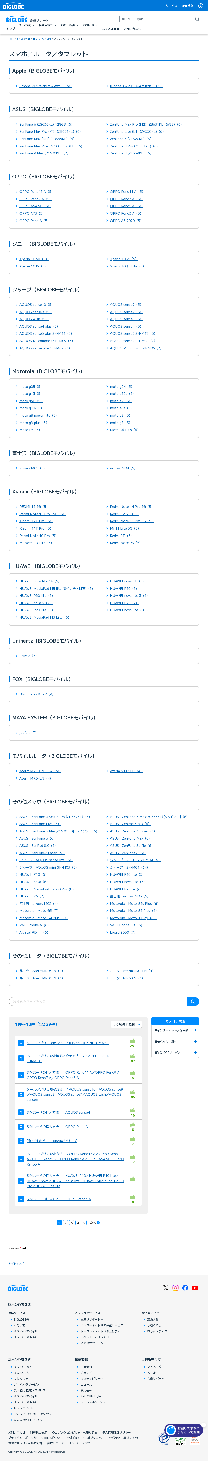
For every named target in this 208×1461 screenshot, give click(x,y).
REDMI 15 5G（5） (34, 506)
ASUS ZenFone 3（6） (38, 838)
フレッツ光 (21, 1378)
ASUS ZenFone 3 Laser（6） (133, 831)
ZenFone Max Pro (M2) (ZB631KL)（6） (51, 131)
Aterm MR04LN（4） (36, 778)
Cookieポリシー (52, 1437)
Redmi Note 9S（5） (126, 542)
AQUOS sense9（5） (126, 304)
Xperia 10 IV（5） (34, 266)
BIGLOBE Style (91, 1396)
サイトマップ (16, 1263)
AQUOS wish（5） (34, 318)
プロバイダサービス (27, 1384)
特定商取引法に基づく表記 (84, 1437)
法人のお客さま (19, 1359)
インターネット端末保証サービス (102, 1325)
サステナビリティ (92, 1378)
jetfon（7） (29, 732)
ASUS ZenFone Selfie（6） (132, 845)
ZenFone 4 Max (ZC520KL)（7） (45, 153)
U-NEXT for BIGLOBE (95, 1337)
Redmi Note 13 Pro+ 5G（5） (43, 513)
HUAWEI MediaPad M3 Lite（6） (45, 617)
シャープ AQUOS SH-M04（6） (135, 859)
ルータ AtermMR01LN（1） (42, 977)
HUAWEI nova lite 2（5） (130, 609)
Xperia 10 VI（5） (124, 258)
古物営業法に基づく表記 (122, 1437)
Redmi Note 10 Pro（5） (39, 535)
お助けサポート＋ (92, 1319)
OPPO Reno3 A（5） (126, 213)
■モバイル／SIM (42, 38)
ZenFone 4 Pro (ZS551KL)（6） (135, 145)
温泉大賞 (153, 1319)
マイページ (154, 1367)
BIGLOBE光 (21, 1319)
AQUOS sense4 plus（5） (40, 326)
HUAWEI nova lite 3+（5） (40, 581)
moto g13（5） (31, 393)
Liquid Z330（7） (123, 932)
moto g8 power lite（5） (39, 415)
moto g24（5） (122, 386)
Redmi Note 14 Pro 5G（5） (132, 506)
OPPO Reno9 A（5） (36, 198)
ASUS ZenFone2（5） (128, 852)
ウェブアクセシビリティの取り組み (75, 1432)
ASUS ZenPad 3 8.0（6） (130, 823)
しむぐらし (154, 1325)
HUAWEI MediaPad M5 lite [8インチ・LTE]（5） (57, 588)
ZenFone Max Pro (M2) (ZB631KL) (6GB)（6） (147, 124)
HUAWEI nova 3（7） (36, 602)
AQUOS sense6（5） (126, 318)
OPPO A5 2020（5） (126, 220)
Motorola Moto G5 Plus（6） (134, 910)
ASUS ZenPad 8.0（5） (39, 845)
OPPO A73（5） (33, 213)
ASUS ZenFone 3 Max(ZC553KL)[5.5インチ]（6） (150, 816)
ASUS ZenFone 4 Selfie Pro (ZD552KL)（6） (56, 816)
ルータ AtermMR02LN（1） (132, 970)
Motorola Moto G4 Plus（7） (44, 917)
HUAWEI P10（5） (34, 874)
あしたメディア (157, 1331)
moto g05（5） (31, 386)
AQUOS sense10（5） (37, 304)
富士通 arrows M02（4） (40, 903)
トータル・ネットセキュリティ (100, 1331)
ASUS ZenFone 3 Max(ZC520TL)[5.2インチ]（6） (59, 831)
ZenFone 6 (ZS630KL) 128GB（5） (47, 124)
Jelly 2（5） (29, 655)
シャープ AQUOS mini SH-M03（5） (49, 867)
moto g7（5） (121, 422)
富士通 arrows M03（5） (130, 896)
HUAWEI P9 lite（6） (126, 888)
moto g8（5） (121, 415)
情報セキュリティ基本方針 (25, 1442)
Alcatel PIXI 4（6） (35, 932)
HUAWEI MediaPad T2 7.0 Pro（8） (48, 888)
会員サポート (155, 1378)
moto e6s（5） (122, 407)
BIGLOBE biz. (23, 1367)
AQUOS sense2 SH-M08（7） (133, 340)
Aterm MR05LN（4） (126, 770)
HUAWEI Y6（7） (33, 896)
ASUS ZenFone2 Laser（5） (42, 852)
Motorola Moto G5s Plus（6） (135, 903)
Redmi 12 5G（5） (124, 513)
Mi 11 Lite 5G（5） (125, 528)
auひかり (20, 1325)
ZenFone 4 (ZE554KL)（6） (131, 153)
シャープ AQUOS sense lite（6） (46, 859)
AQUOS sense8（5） (36, 311)
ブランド (86, 1373)
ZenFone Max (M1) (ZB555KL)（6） (48, 138)
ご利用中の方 (151, 1359)
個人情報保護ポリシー (116, 1432)
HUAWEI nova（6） (35, 881)
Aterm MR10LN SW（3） (40, 770)
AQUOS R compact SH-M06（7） (136, 347)
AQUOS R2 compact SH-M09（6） (47, 340)
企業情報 (187, 6)
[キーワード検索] (156, 19)
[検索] (197, 19)
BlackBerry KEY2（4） (37, 694)
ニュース (86, 1384)
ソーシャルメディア (93, 1402)
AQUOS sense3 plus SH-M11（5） (47, 333)
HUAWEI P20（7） (124, 602)
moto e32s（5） (123, 393)
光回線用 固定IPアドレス (30, 1390)
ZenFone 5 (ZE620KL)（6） (131, 138)
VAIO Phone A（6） (35, 924)
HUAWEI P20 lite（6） (37, 609)
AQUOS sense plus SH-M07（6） (46, 347)
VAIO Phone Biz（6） (127, 924)
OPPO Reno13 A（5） (37, 191)
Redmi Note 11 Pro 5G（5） (132, 520)
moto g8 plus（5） (34, 422)
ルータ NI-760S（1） (127, 977)
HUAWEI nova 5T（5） (128, 581)
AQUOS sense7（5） (126, 311)
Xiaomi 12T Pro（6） (36, 520)
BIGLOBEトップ (79, 1442)
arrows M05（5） (33, 468)
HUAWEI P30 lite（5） (37, 595)
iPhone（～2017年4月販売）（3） (136, 85)
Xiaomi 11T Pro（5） (36, 528)
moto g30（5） (31, 400)
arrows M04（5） (123, 468)
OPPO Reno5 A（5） (126, 205)
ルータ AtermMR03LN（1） (42, 970)
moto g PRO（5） (34, 407)
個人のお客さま (19, 1304)
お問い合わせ (16, 1432)
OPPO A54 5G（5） (35, 205)
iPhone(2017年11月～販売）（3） (46, 85)
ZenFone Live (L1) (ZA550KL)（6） (138, 131)
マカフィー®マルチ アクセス (33, 1414)
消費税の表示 (38, 1432)
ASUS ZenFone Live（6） (40, 823)
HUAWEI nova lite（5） (128, 881)
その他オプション (92, 1343)
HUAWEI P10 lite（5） (127, 874)
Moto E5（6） (31, 429)
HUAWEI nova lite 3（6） (130, 595)
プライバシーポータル (22, 1437)
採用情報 (86, 1390)
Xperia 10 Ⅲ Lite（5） (128, 266)
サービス (171, 6)
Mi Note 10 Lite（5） (37, 542)
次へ (93, 1223)
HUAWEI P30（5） (124, 588)
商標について (55, 1442)
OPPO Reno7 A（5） (126, 198)
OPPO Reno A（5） (35, 220)
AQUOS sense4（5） (126, 326)
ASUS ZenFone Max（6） (131, 838)
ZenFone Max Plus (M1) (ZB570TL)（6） (52, 145)
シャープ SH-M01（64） (130, 867)
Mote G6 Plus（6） (125, 429)
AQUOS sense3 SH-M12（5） (133, 333)
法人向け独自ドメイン (28, 1420)
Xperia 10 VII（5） (34, 258)
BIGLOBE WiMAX (25, 1337)
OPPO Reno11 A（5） (127, 191)
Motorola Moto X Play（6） (133, 917)
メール (151, 1373)
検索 (193, 1001)
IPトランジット (24, 1408)
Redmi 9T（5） (122, 535)
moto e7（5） (121, 400)
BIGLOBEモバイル (26, 1331)
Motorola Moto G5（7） (40, 910)
